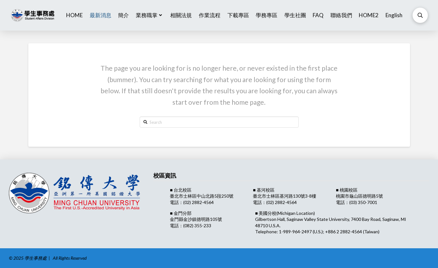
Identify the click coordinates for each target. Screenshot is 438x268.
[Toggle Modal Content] (420, 15)
